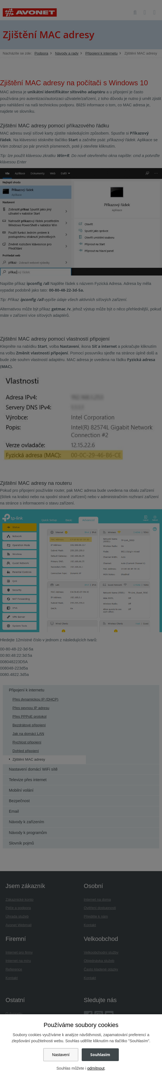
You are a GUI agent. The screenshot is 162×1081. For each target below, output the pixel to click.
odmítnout (95, 1068)
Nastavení (61, 1054)
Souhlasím (100, 1054)
